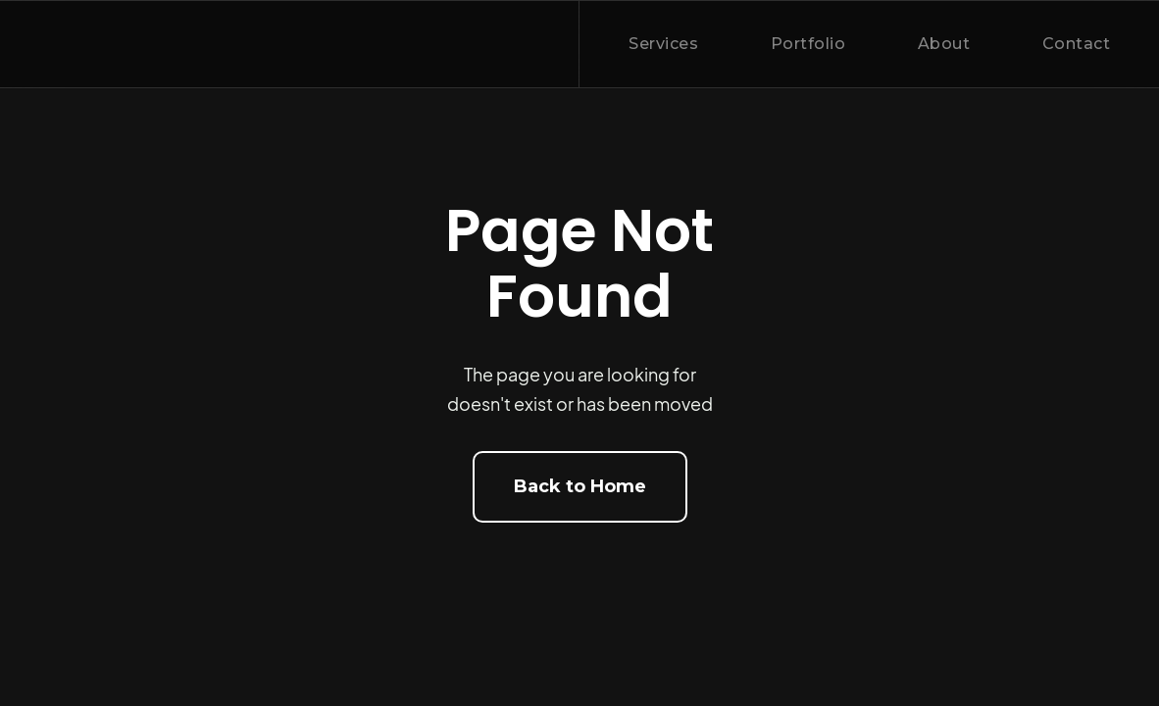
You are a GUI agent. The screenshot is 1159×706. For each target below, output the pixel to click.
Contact (1076, 43)
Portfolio (808, 43)
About (944, 43)
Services (663, 43)
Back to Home (580, 486)
